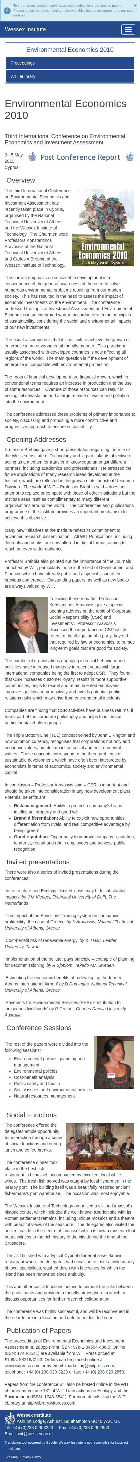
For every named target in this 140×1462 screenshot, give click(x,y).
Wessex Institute (25, 29)
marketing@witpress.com (89, 1365)
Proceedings (23, 63)
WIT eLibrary (23, 76)
